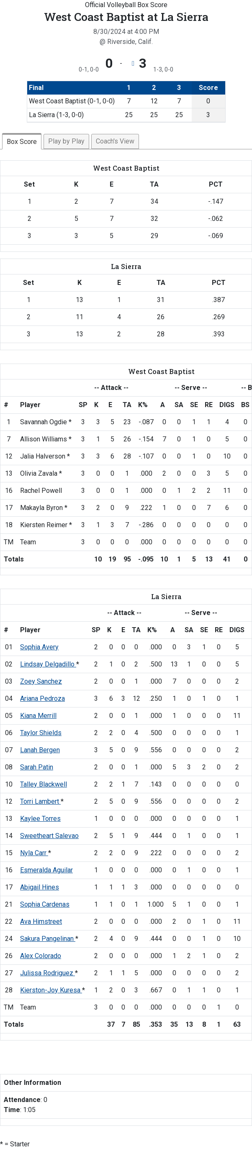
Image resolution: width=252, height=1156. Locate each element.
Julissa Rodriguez (47, 973)
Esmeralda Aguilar (46, 870)
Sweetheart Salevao (49, 836)
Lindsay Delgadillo (48, 664)
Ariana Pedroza (42, 698)
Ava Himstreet (41, 921)
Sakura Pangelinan (47, 939)
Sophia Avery (39, 647)
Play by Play (66, 141)
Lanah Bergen (40, 750)
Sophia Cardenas (44, 904)
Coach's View (115, 141)
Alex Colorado (40, 956)
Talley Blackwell (43, 784)
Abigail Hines (39, 887)
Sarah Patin (36, 767)
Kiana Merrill (38, 716)
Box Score (22, 142)
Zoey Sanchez (41, 681)
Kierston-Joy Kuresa (51, 990)
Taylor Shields (41, 733)
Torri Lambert (40, 801)
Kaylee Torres (40, 819)
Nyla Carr (34, 853)
